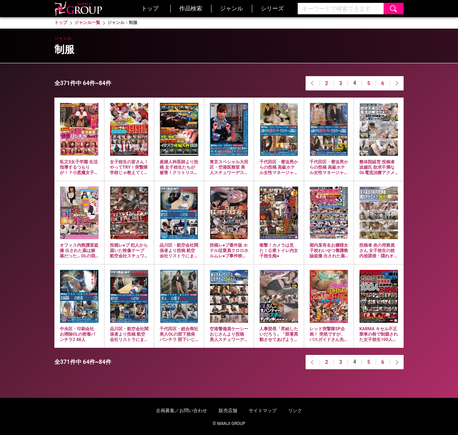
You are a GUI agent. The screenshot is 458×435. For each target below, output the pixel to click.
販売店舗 (228, 410)
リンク (295, 410)
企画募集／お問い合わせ (181, 410)
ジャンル (231, 8)
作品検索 (190, 8)
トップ (150, 8)
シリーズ (272, 8)
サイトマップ (263, 410)
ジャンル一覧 (87, 22)
